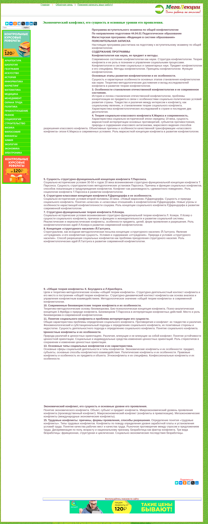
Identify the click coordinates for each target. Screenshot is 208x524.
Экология (11, 144)
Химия (9, 140)
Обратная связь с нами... (141, 523)
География (12, 69)
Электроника (13, 153)
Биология (11, 65)
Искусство (12, 73)
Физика (9, 127)
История (10, 77)
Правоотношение (16, 111)
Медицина (11, 94)
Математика (13, 90)
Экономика (12, 148)
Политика (11, 106)
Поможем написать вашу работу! (95, 4)
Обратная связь (64, 4)
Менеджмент (13, 98)
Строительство (15, 123)
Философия (12, 132)
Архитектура (13, 60)
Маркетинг (12, 86)
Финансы (11, 136)
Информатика (14, 81)
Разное (9, 115)
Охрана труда (13, 102)
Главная (45, 4)
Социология (13, 119)
